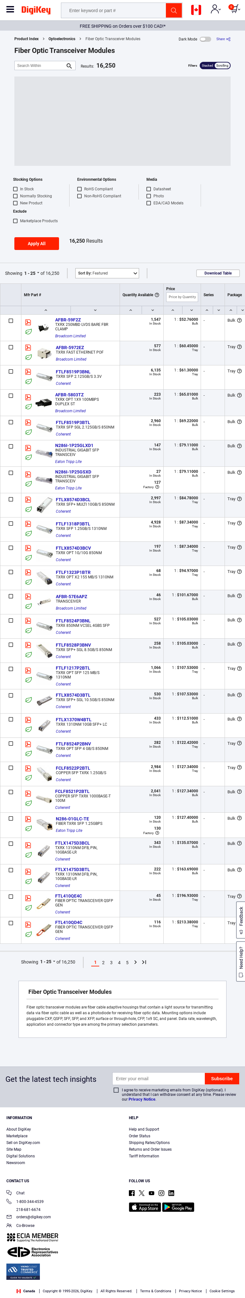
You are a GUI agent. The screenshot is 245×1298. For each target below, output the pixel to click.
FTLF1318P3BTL (73, 523)
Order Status (139, 1136)
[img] (36, 11)
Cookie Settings (222, 1291)
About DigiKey (18, 1129)
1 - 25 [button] (29, 273)
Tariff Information (144, 1156)
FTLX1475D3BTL (72, 869)
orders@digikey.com (28, 1217)
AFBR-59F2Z (68, 319)
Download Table (218, 273)
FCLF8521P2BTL (72, 791)
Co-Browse (20, 1226)
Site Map (13, 1149)
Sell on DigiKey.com (23, 1142)
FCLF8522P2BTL (73, 768)
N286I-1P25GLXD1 (74, 445)
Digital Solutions (20, 1156)
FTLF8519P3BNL (73, 371)
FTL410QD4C (68, 922)
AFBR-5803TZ (69, 394)
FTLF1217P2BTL (73, 668)
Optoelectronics (61, 39)
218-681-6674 (23, 1209)
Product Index (26, 39)
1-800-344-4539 (25, 1202)
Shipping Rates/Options (149, 1142)
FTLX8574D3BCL (73, 499)
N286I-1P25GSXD (73, 471)
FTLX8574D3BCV (73, 548)
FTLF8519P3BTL (73, 422)
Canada (26, 1291)
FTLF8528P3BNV (73, 645)
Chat (15, 1194)
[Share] (223, 39)
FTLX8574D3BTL (73, 695)
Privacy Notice (142, 1099)
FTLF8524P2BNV (73, 743)
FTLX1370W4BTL (74, 719)
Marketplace (16, 1136)
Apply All (37, 243)
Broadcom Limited (70, 336)
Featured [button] (93, 273)
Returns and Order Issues (150, 1149)
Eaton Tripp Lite (68, 461)
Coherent (63, 383)
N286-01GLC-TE (72, 818)
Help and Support (144, 1129)
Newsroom (15, 1163)
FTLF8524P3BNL (73, 620)
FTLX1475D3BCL (72, 843)
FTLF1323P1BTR (73, 572)
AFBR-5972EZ (70, 347)
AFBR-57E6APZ (71, 596)
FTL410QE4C (68, 895)
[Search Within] (40, 65)
